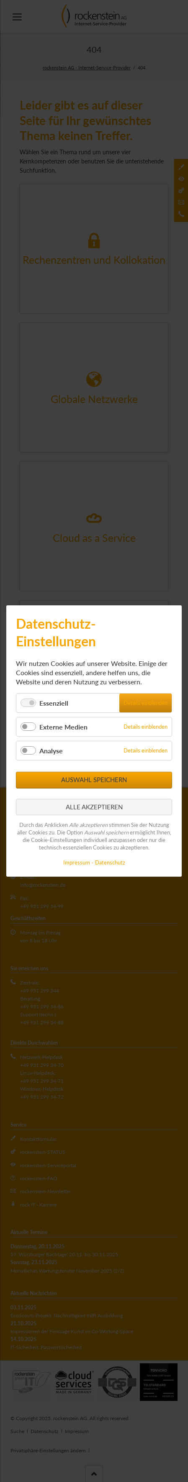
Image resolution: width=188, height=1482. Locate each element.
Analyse (51, 751)
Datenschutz (110, 862)
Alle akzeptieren (94, 806)
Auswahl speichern (94, 779)
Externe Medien (63, 727)
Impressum (76, 862)
